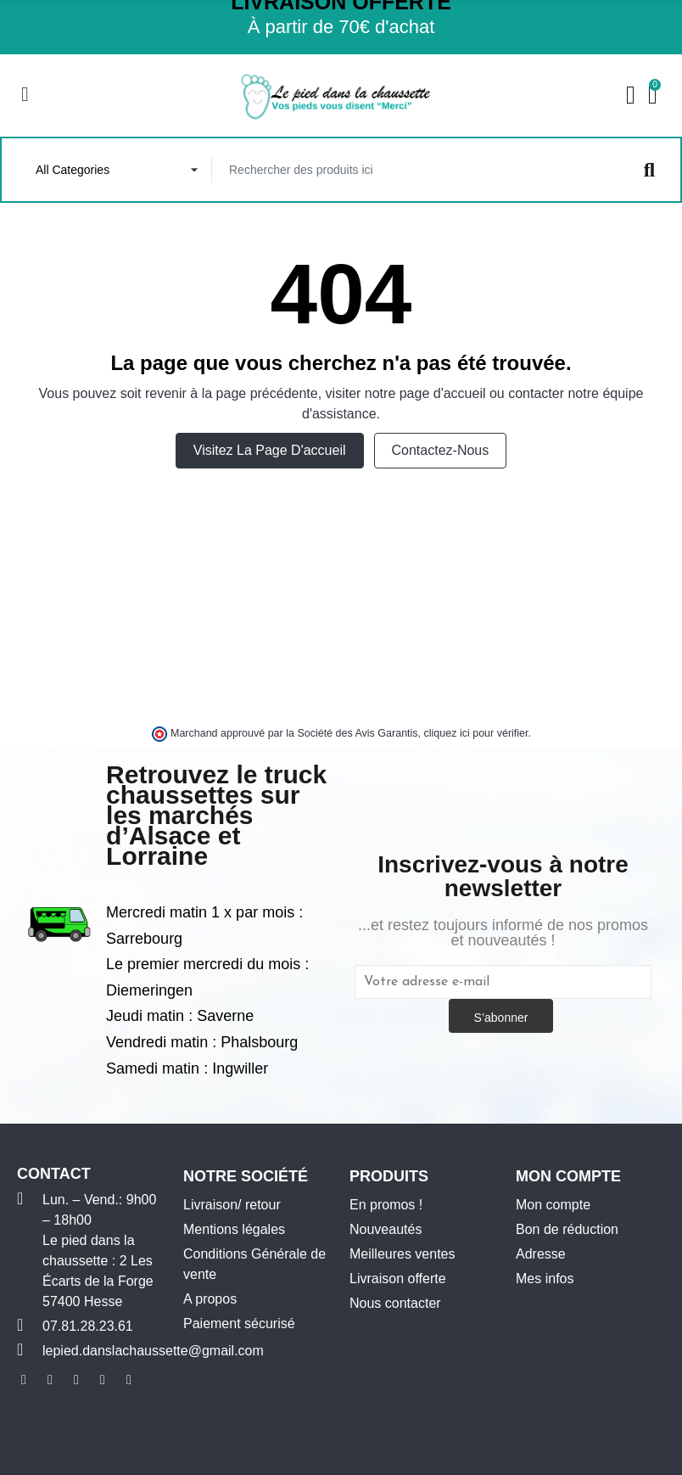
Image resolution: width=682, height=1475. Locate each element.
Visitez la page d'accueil (269, 452)
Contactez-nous (440, 452)
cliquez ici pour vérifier (476, 735)
